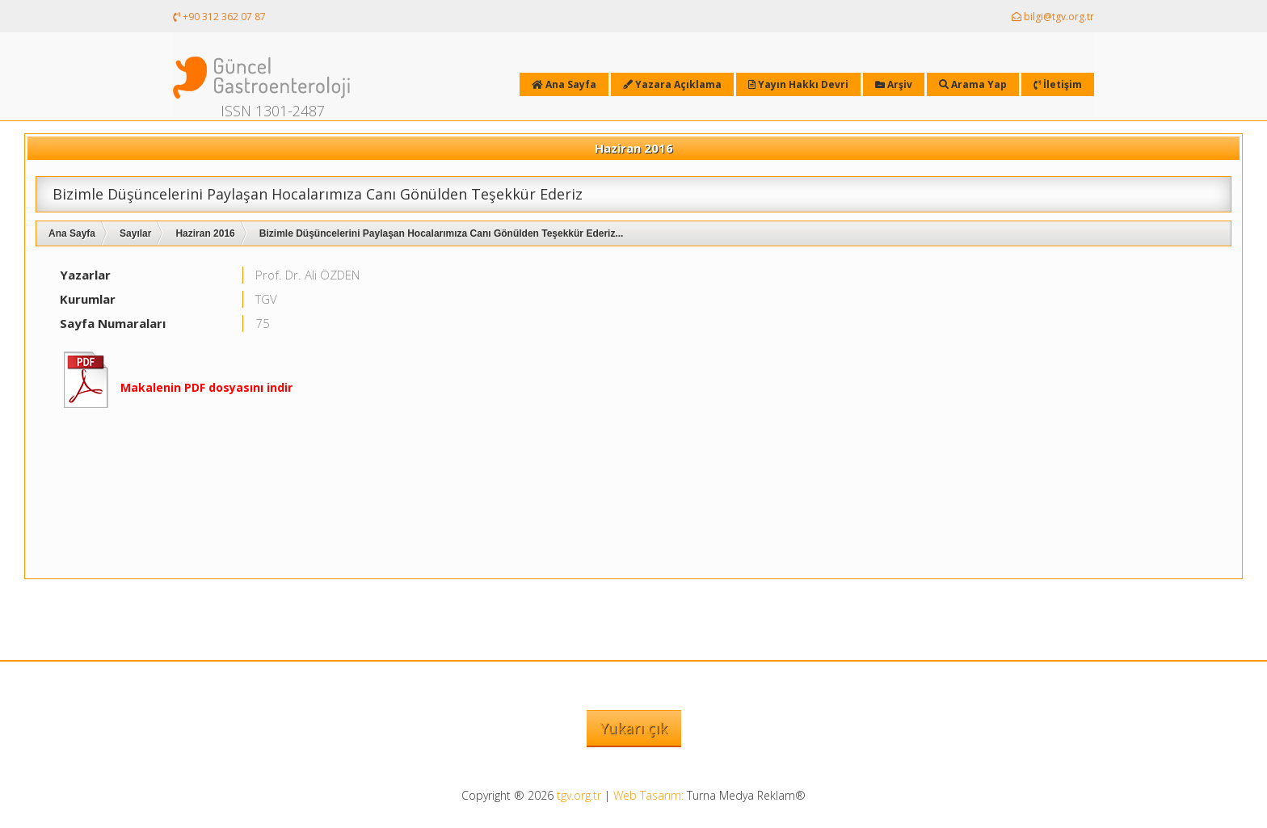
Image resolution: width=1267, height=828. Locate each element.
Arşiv (893, 84)
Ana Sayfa (71, 233)
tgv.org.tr (579, 795)
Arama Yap (973, 84)
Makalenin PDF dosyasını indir (206, 387)
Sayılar (135, 233)
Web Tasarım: (648, 795)
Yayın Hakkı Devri (798, 84)
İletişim (1057, 84)
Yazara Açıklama (672, 84)
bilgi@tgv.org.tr (1053, 16)
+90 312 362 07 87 (219, 16)
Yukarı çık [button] (633, 728)
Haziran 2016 (204, 233)
